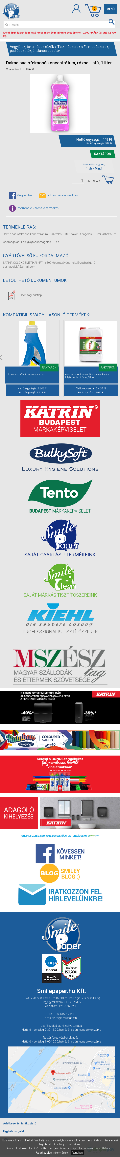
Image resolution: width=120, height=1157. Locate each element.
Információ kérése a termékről (34, 208)
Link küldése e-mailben (58, 195)
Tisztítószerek (68, 47)
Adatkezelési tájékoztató (19, 1123)
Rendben (77, 1152)
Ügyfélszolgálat (13, 1131)
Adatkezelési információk (52, 1152)
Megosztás (20, 195)
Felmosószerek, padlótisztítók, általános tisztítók (59, 49)
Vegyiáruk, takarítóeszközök (32, 47)
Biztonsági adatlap (25, 295)
